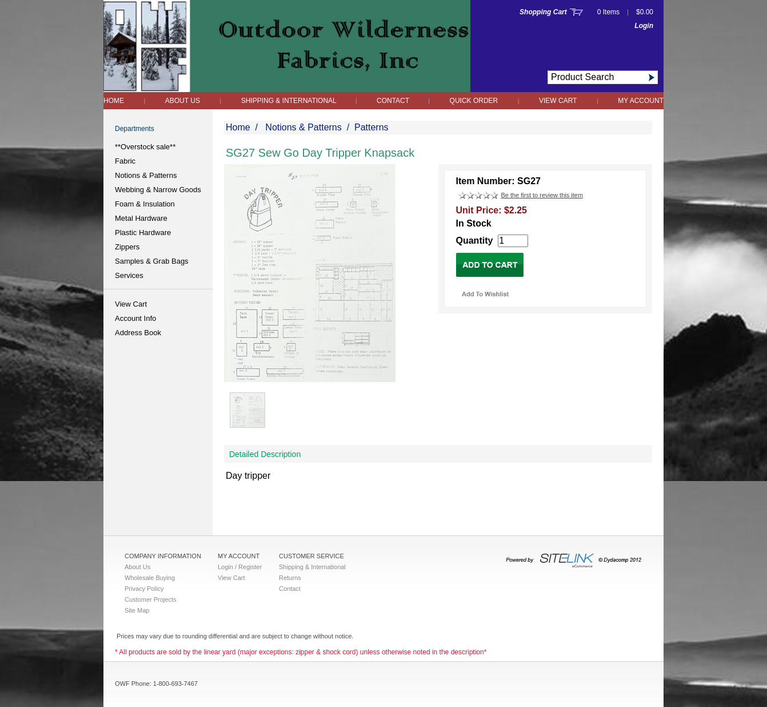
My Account (641, 101)
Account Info (135, 318)
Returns (290, 577)
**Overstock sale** (145, 146)
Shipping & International (289, 101)
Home (113, 101)
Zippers (127, 247)
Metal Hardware (141, 218)
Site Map (137, 610)
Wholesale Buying (150, 577)
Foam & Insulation (145, 204)
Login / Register (240, 566)
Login (643, 26)
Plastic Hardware (143, 232)
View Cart (558, 101)
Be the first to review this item (542, 195)
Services (129, 275)
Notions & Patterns (146, 175)
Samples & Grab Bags (152, 261)
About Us (182, 101)
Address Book (138, 332)
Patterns (371, 127)
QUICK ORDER (474, 101)
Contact (394, 101)
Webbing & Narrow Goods (158, 189)
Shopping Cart (543, 12)
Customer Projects (150, 599)
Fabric (125, 161)
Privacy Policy (144, 588)
